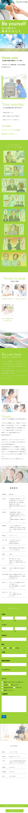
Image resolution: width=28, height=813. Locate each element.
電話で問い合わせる (14, 810)
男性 (5, 649)
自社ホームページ (8, 691)
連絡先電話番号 (6, 662)
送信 (4, 717)
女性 (11, 649)
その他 (17, 649)
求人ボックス (14, 686)
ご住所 (3, 653)
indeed (6, 686)
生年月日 (4, 636)
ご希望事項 (5, 695)
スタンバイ (19, 688)
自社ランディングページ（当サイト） (14, 683)
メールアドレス (6, 671)
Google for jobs (8, 688)
